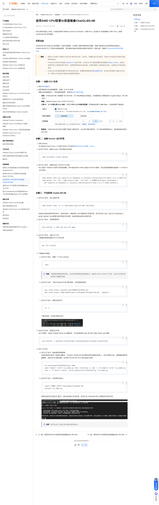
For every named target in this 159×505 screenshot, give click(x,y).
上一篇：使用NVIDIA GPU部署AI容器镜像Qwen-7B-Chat (56, 436)
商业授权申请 (97, 71)
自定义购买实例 (77, 92)
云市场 (66, 3)
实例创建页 (46, 86)
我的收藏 (122, 26)
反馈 (84, 447)
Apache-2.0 (70, 62)
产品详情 (111, 26)
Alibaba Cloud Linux (18, 9)
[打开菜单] (3, 3)
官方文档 (6, 9)
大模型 (22, 3)
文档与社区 (45, 3)
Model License (113, 62)
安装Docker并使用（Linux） (84, 146)
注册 (146, 3)
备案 (135, 3)
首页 (37, 14)
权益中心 (54, 3)
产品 (28, 3)
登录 (154, 3)
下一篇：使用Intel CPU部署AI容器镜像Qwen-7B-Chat (107, 436)
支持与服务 (83, 3)
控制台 (141, 3)
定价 (60, 3)
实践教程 (57, 14)
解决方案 (35, 3)
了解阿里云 (93, 3)
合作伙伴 (74, 3)
